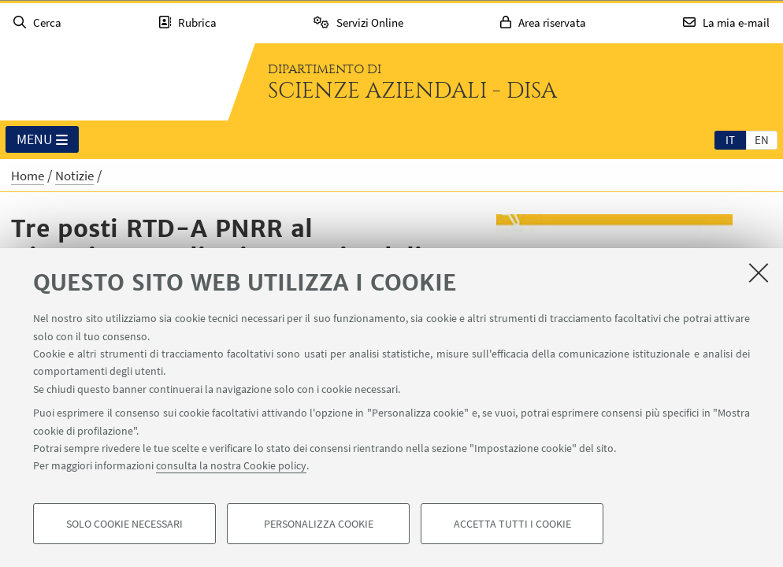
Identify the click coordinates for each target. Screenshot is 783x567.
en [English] (762, 139)
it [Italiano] (730, 139)
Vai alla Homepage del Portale (113, 82)
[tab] (730, 139)
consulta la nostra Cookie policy (231, 466)
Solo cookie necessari (124, 524)
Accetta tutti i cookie (512, 524)
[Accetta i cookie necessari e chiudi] (758, 273)
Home (27, 175)
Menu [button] (42, 140)
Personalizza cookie (318, 524)
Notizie (74, 175)
